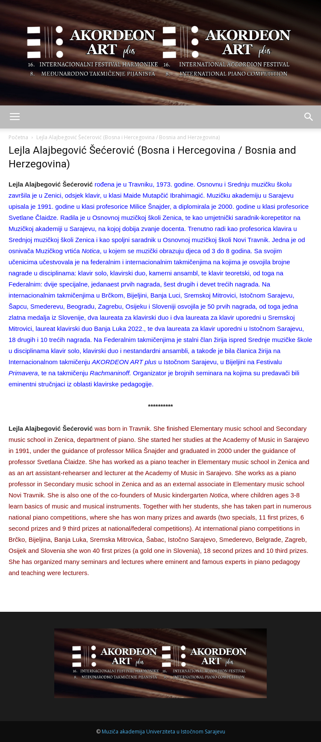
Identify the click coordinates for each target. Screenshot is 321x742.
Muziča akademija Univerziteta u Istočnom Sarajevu (163, 731)
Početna (18, 137)
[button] (309, 117)
